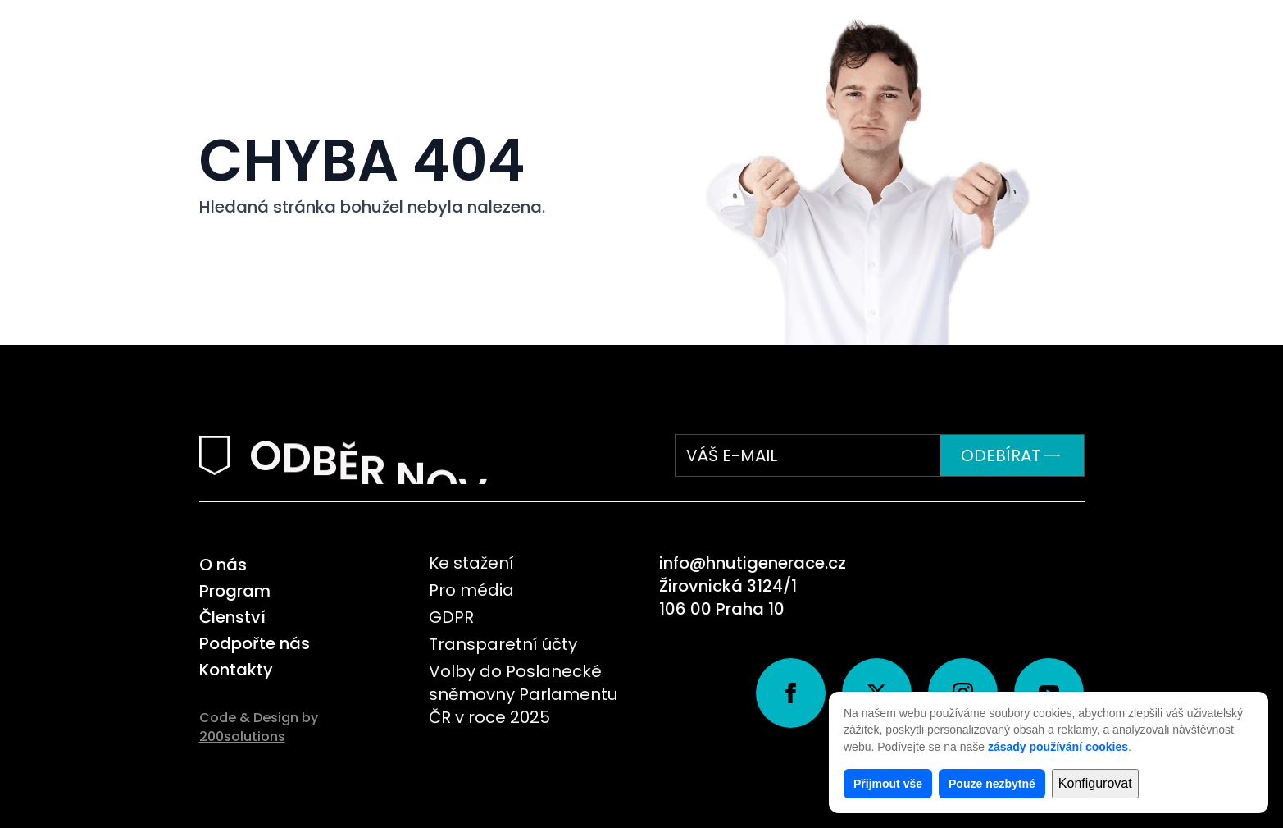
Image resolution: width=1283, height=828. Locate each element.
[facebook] (791, 693)
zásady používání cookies (1058, 746)
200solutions (242, 736)
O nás (223, 564)
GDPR (451, 617)
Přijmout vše (887, 783)
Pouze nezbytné (992, 783)
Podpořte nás (254, 643)
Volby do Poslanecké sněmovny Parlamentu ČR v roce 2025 (523, 694)
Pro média (471, 590)
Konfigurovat (1095, 783)
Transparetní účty (503, 644)
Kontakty (236, 669)
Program (235, 590)
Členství (232, 617)
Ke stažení (471, 562)
